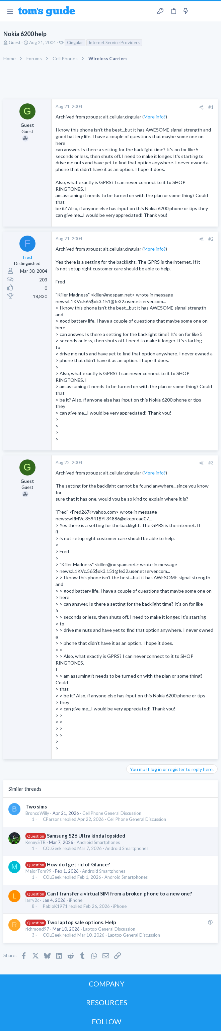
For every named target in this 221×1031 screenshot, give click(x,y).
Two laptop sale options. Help (81, 922)
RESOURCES (106, 1002)
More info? (155, 116)
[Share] (201, 107)
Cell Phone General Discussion (111, 813)
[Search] (212, 11)
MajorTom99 (38, 871)
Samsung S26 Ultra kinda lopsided (86, 836)
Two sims (36, 806)
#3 (211, 462)
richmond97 (37, 929)
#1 (211, 107)
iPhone (75, 900)
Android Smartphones (98, 842)
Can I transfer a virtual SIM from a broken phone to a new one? (119, 893)
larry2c (32, 900)
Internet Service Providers (114, 42)
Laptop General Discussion (109, 929)
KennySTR (35, 842)
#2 (211, 239)
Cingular (75, 42)
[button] (9, 11)
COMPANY (107, 983)
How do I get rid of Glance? (78, 864)
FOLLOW (106, 1021)
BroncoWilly (37, 813)
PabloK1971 (55, 906)
